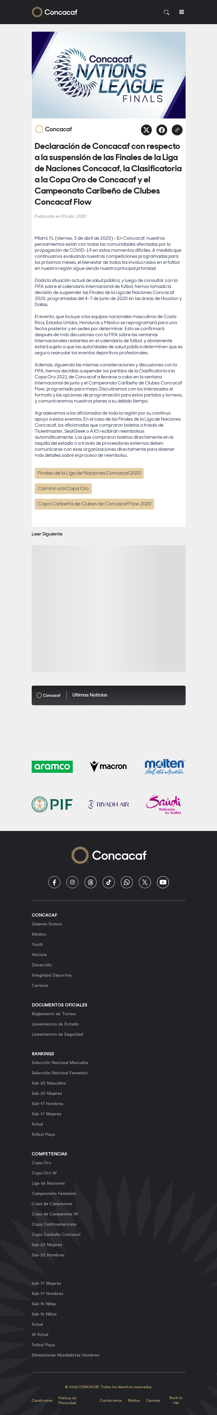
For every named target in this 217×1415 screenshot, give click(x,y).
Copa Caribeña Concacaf (56, 1235)
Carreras (40, 986)
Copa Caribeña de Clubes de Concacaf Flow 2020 (94, 504)
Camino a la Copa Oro (63, 488)
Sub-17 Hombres (47, 1104)
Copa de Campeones (52, 1204)
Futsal (37, 1124)
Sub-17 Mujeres (46, 1114)
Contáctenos (111, 1400)
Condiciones (42, 1400)
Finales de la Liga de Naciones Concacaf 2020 (89, 473)
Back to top (176, 1400)
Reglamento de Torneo (54, 1014)
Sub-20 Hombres (48, 1255)
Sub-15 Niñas (44, 1304)
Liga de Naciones (48, 1183)
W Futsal (40, 1335)
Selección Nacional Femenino (60, 1073)
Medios (39, 934)
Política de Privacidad (67, 1400)
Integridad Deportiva (52, 975)
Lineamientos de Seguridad (57, 1034)
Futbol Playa (43, 1134)
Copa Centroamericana (54, 1224)
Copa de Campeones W (55, 1214)
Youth (37, 945)
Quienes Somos (47, 924)
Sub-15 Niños (44, 1314)
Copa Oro (41, 1163)
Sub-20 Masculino (49, 1083)
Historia (39, 955)
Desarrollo (42, 965)
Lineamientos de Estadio (55, 1024)
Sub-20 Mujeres (47, 1093)
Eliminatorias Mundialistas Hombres (65, 1355)
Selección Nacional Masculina (60, 1063)
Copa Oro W (44, 1173)
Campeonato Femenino (54, 1194)
